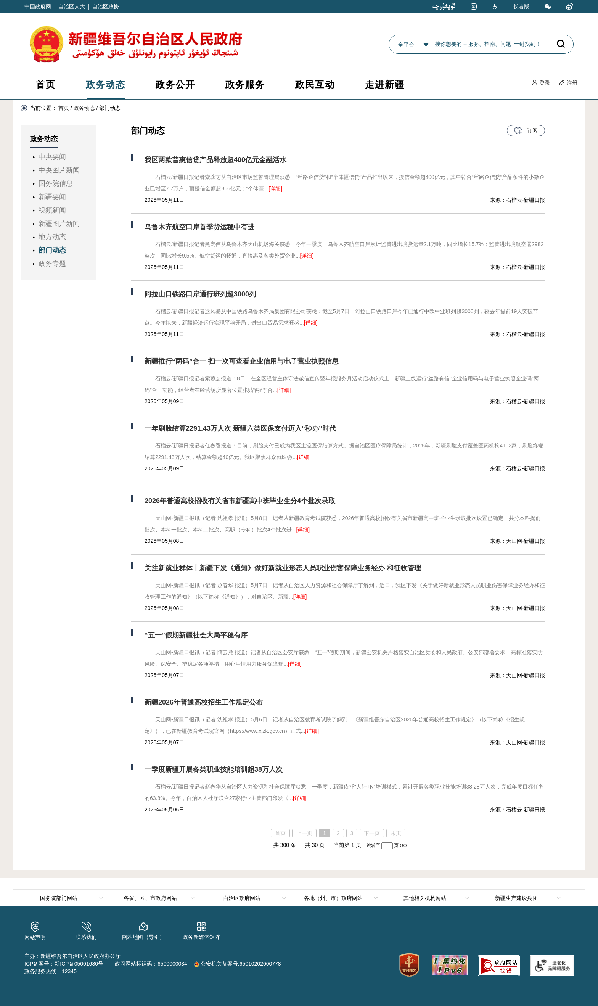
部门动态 (52, 250)
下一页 (372, 833)
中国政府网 (37, 6)
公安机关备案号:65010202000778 (237, 964)
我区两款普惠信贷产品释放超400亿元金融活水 (215, 160)
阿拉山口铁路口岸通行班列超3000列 (200, 294)
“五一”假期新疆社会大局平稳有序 (196, 635)
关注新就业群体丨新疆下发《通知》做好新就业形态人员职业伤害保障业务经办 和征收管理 (283, 568)
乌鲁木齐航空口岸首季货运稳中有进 (199, 227)
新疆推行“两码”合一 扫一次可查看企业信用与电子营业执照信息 (242, 361)
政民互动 (315, 84)
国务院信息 (56, 183)
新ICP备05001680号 (79, 964)
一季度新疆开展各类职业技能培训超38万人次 (214, 769)
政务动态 (105, 84)
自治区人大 (71, 6)
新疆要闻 (52, 197)
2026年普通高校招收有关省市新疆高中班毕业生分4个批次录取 (240, 501)
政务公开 (175, 84)
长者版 (521, 6)
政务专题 (52, 263)
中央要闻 (52, 157)
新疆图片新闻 (59, 223)
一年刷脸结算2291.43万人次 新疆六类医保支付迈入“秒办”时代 (240, 428)
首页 (46, 84)
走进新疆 (385, 84)
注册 (568, 83)
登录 (541, 83)
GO (403, 845)
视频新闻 (52, 210)
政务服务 (245, 84)
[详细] (275, 188)
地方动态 (52, 237)
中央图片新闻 (59, 170)
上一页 (304, 833)
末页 (396, 833)
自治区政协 (105, 6)
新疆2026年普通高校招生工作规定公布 (204, 702)
